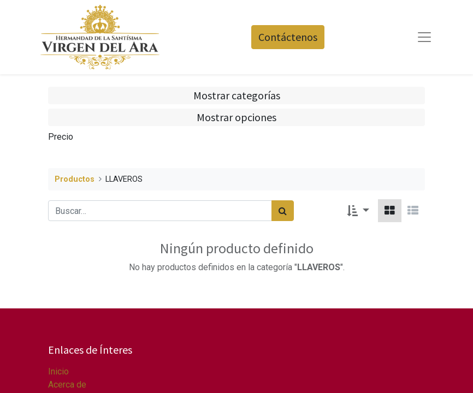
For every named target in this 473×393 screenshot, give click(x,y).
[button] (358, 210)
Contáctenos (287, 37)
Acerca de (67, 384)
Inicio (58, 371)
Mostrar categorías (236, 95)
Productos (74, 179)
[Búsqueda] (282, 210)
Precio (60, 137)
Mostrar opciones (236, 117)
